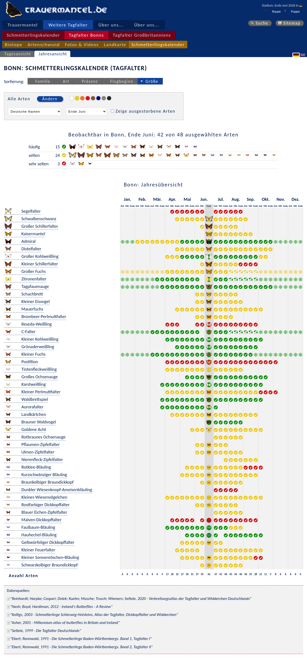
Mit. (127, 206)
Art (66, 81)
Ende (132, 206)
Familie (42, 81)
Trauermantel (23, 25)
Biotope (13, 44)
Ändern (49, 98)
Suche (262, 23)
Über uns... (111, 25)
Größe (151, 81)
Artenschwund (43, 44)
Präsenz (90, 81)
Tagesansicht (17, 54)
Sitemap (291, 23)
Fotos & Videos (82, 44)
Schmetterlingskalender (33, 35)
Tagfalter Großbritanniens (142, 35)
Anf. (122, 206)
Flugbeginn (121, 81)
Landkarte (115, 44)
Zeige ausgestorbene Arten (145, 111)
